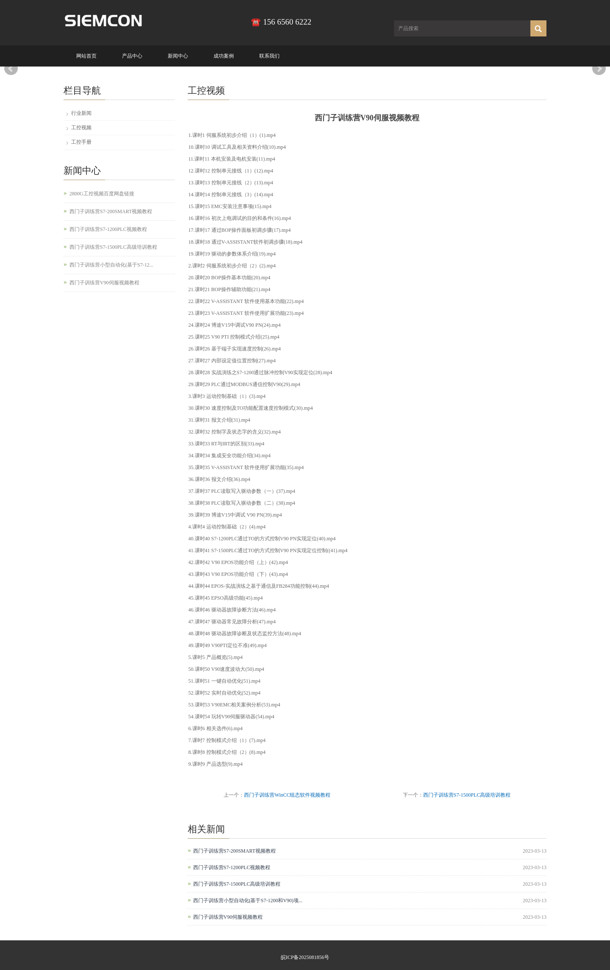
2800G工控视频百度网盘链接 (101, 194)
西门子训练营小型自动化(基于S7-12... (111, 265)
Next (599, 68)
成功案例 (224, 56)
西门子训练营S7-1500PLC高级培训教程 (467, 795)
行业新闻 (81, 113)
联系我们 (269, 56)
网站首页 (86, 56)
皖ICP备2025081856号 (305, 957)
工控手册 (81, 142)
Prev (11, 68)
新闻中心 (178, 56)
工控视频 (81, 128)
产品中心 (132, 56)
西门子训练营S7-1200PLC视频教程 (232, 867)
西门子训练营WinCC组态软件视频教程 (287, 795)
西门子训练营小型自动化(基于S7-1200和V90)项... (247, 900)
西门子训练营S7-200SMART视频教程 (234, 851)
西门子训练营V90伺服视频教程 (228, 917)
